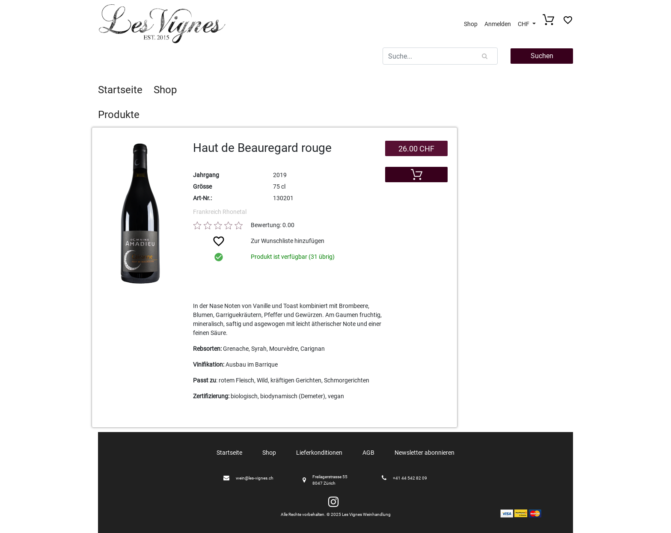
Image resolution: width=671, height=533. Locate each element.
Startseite (120, 90)
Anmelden (497, 24)
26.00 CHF (416, 148)
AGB (368, 452)
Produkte (119, 115)
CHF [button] (524, 24)
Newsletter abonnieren (424, 452)
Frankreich (208, 211)
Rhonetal (234, 211)
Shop (471, 24)
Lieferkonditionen (319, 452)
